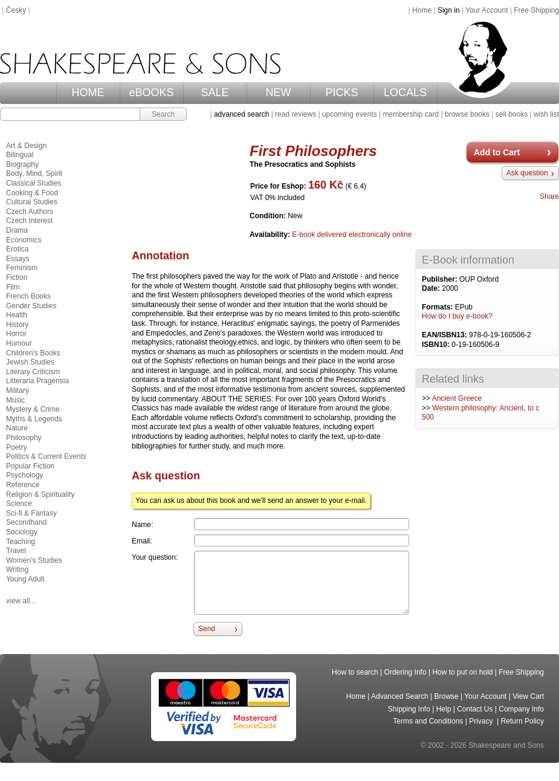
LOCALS (405, 92)
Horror (16, 333)
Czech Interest (29, 220)
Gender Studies (31, 306)
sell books (512, 114)
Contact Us (475, 709)
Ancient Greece (457, 398)
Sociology (21, 532)
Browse (447, 696)
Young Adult (25, 579)
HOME (88, 92)
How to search (355, 672)
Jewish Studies (30, 362)
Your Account (486, 10)
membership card (411, 114)
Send (206, 628)
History (17, 324)
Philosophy (24, 437)
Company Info (521, 709)
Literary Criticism (33, 372)
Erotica (17, 249)
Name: (142, 524)
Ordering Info (405, 672)
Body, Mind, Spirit (34, 173)
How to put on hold (462, 672)
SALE (214, 92)
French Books (28, 296)
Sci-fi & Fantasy (31, 513)
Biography (22, 164)
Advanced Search (399, 696)
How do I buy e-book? (457, 316)
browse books (467, 114)
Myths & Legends (34, 419)
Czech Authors (29, 211)
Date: (432, 288)
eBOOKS (151, 92)
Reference (22, 485)
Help (443, 709)
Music (15, 400)
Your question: (155, 557)
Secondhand (26, 522)
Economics (24, 240)
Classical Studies (33, 183)
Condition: (269, 216)
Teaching (20, 541)
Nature (17, 428)
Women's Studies (34, 560)
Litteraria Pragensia (37, 381)
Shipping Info (409, 709)
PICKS (341, 92)
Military (17, 390)
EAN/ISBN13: (445, 335)
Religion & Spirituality (40, 494)
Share (549, 196)
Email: (142, 541)
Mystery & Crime (33, 409)
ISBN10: (436, 344)
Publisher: (440, 279)
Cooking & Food (32, 193)
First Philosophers (313, 151)
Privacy (482, 721)
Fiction (16, 277)
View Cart (528, 696)
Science (19, 503)
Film (13, 287)
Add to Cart (497, 152)
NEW (278, 92)
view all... (21, 601)
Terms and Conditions (428, 721)
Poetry (16, 447)
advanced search (241, 114)
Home (421, 10)
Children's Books (33, 353)
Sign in (449, 10)
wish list (546, 114)
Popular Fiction (30, 466)
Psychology (24, 475)
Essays (18, 258)
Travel (16, 550)
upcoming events (349, 114)
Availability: (271, 234)
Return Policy (522, 721)
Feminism (21, 268)
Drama (17, 230)
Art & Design (26, 145)
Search (163, 114)
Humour (19, 343)
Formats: (438, 307)
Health (16, 315)
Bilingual (19, 155)
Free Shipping (536, 10)
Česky (16, 10)
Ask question (527, 173)
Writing (17, 569)
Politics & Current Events (46, 456)
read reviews (295, 114)
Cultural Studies (31, 202)
